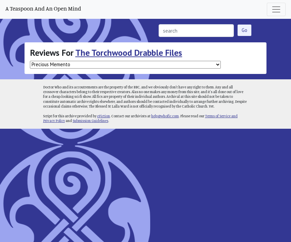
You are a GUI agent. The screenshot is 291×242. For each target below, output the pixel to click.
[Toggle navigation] (276, 9)
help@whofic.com (165, 116)
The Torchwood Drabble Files (128, 52)
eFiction (103, 116)
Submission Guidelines (90, 120)
